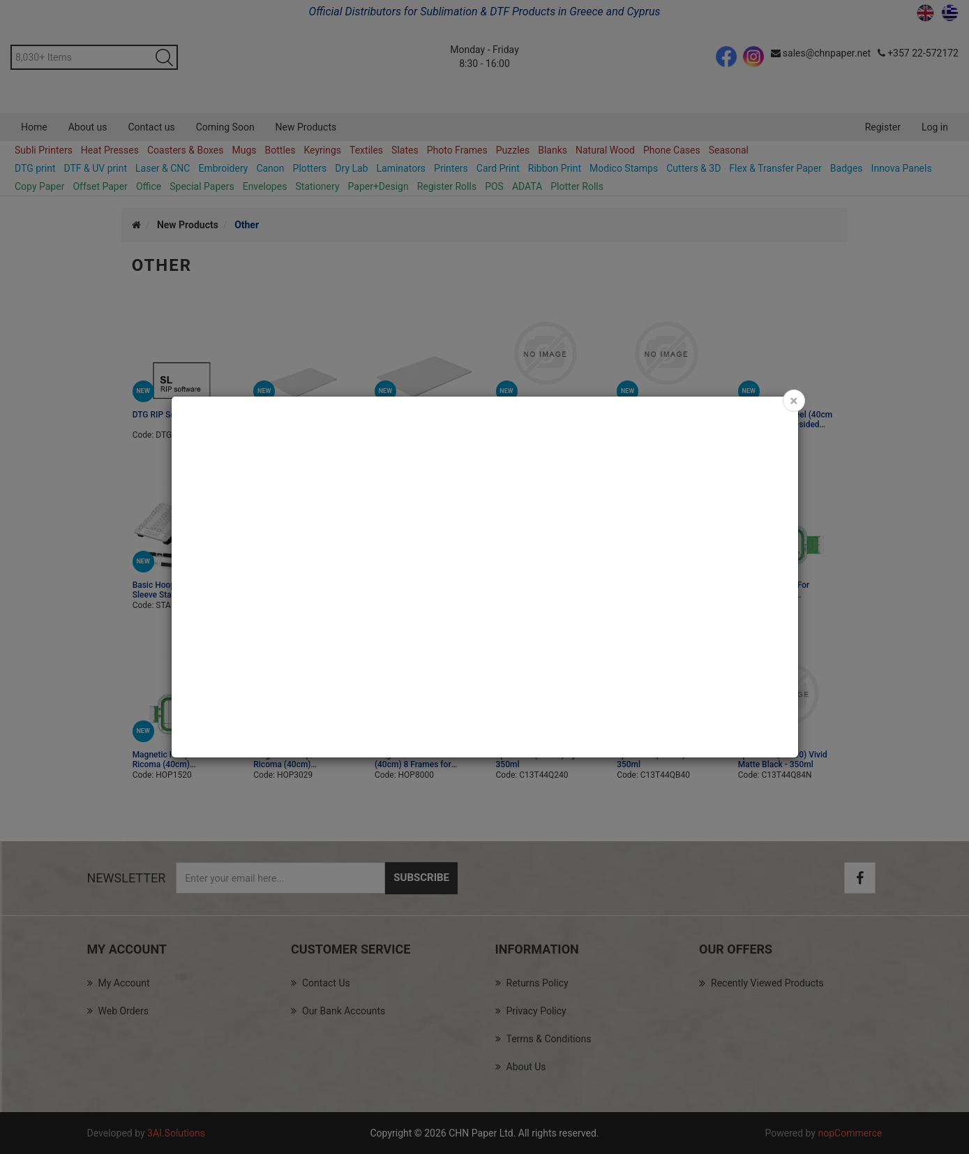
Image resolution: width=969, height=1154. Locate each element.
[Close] (793, 401)
